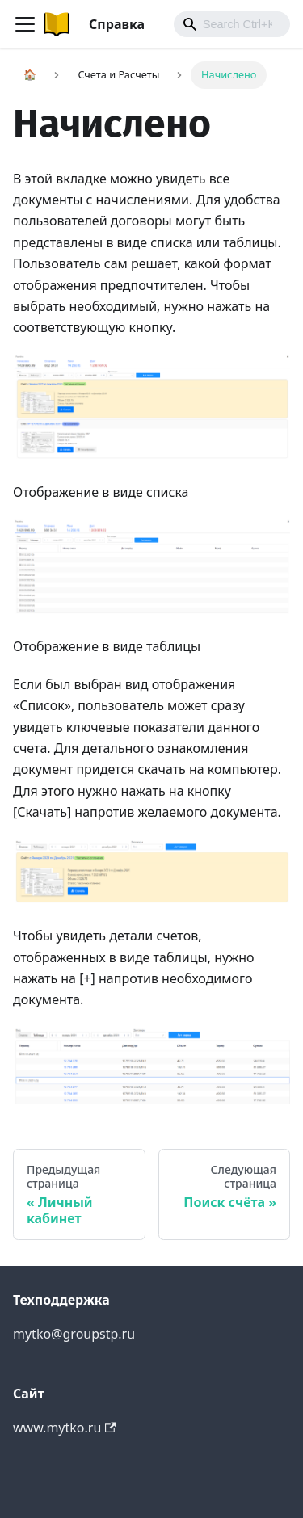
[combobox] (232, 24)
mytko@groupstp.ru (74, 1334)
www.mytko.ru (64, 1427)
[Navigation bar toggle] (25, 24)
